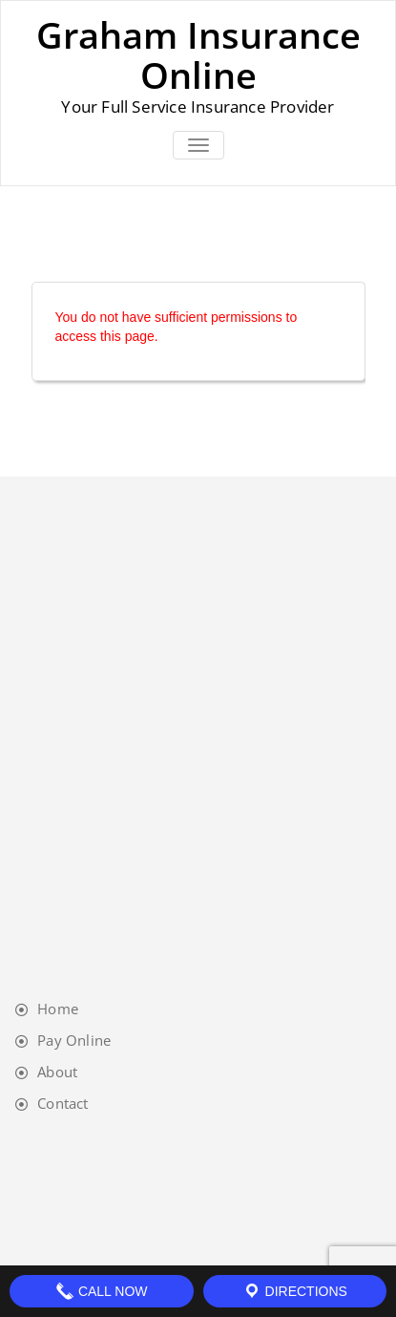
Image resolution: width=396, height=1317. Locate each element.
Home (57, 1008)
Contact (62, 1103)
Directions (294, 1291)
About (57, 1071)
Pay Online (74, 1040)
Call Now (101, 1291)
